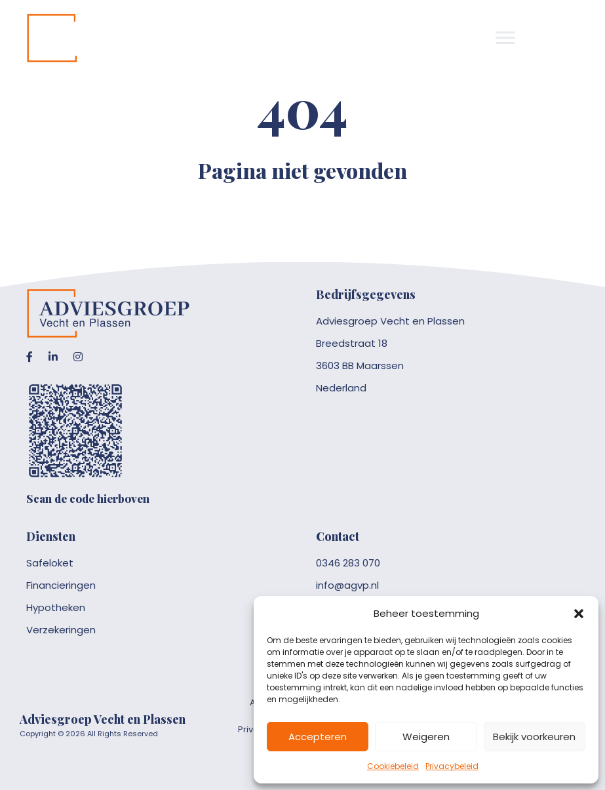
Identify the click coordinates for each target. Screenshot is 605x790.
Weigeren (426, 736)
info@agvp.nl (347, 585)
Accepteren (317, 736)
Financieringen (61, 585)
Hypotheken (55, 607)
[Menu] (505, 38)
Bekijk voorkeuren (534, 736)
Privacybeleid (451, 766)
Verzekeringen (61, 630)
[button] (578, 613)
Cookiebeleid (393, 766)
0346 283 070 (348, 563)
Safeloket (49, 563)
